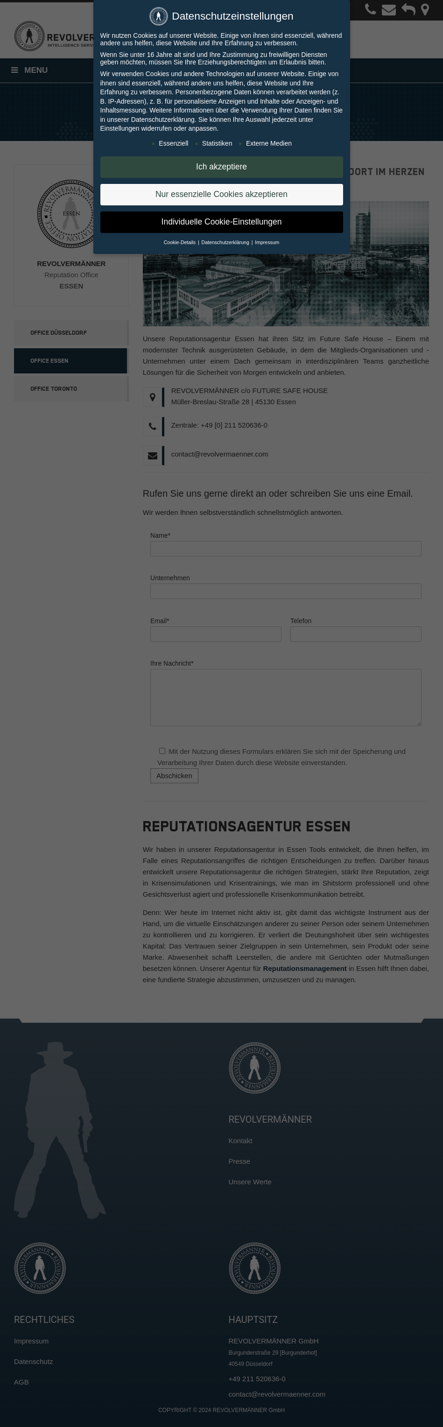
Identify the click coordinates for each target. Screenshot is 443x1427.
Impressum (267, 239)
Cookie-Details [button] (180, 239)
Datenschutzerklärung (163, 116)
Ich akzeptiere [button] (221, 163)
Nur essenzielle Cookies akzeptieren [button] (221, 191)
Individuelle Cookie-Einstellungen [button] (222, 218)
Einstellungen (120, 125)
